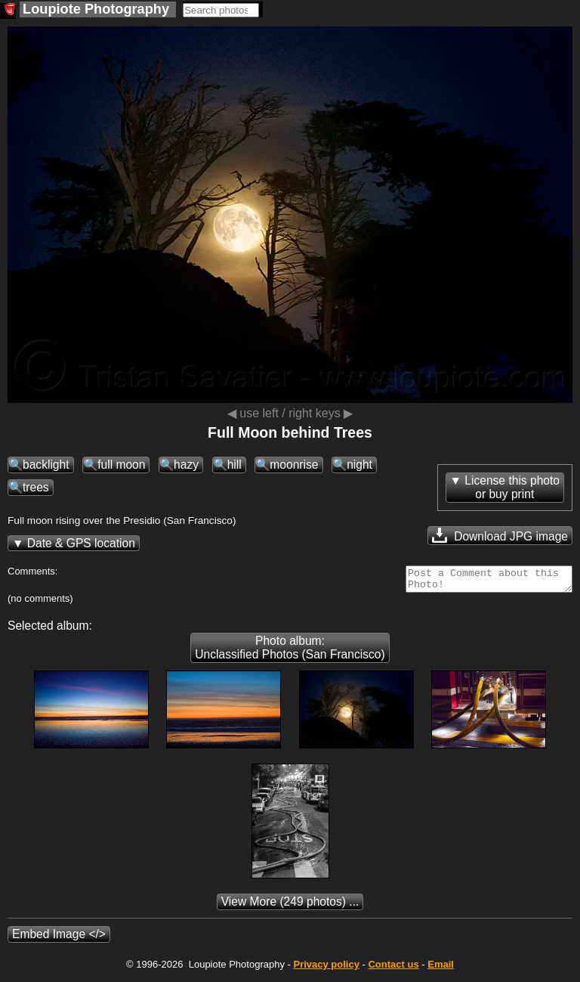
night (359, 464)
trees (36, 487)
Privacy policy (326, 968)
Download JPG (500, 535)
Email (440, 968)
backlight (46, 464)
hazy (186, 464)
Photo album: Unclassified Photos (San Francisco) (289, 652)
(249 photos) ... (290, 906)
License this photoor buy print (512, 487)
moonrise (294, 464)
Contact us (393, 968)
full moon (121, 464)
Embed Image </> (59, 938)
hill (234, 464)
